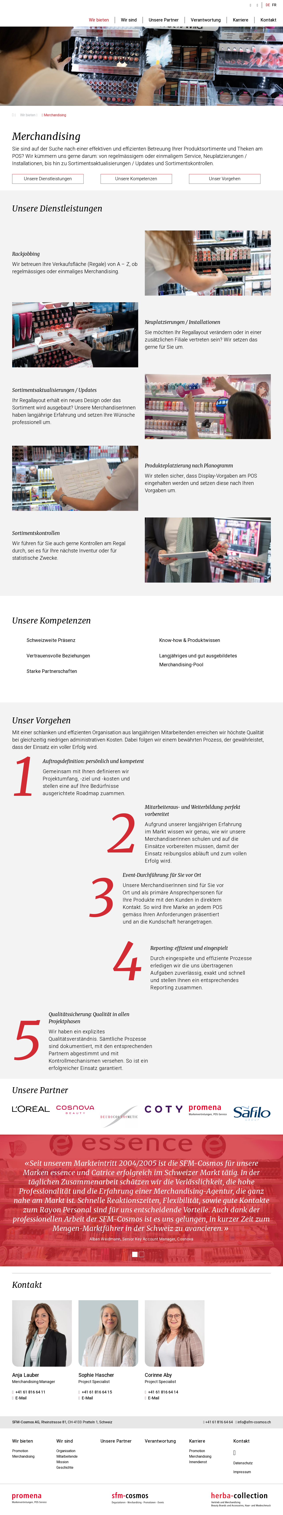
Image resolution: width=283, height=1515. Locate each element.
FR (274, 5)
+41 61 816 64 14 (163, 1392)
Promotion (20, 1451)
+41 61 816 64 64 (219, 1422)
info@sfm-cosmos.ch (254, 1422)
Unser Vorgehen (225, 179)
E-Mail (21, 1398)
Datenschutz (243, 1463)
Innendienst (198, 1462)
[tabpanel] (141, 1200)
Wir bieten (29, 115)
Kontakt (241, 1441)
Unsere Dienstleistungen (48, 179)
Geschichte (64, 1467)
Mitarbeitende (67, 1456)
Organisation (65, 1451)
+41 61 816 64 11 (30, 1392)
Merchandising (54, 115)
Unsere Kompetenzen (136, 179)
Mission (62, 1462)
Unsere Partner (116, 1441)
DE (268, 5)
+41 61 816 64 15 (97, 1392)
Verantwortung (160, 1441)
